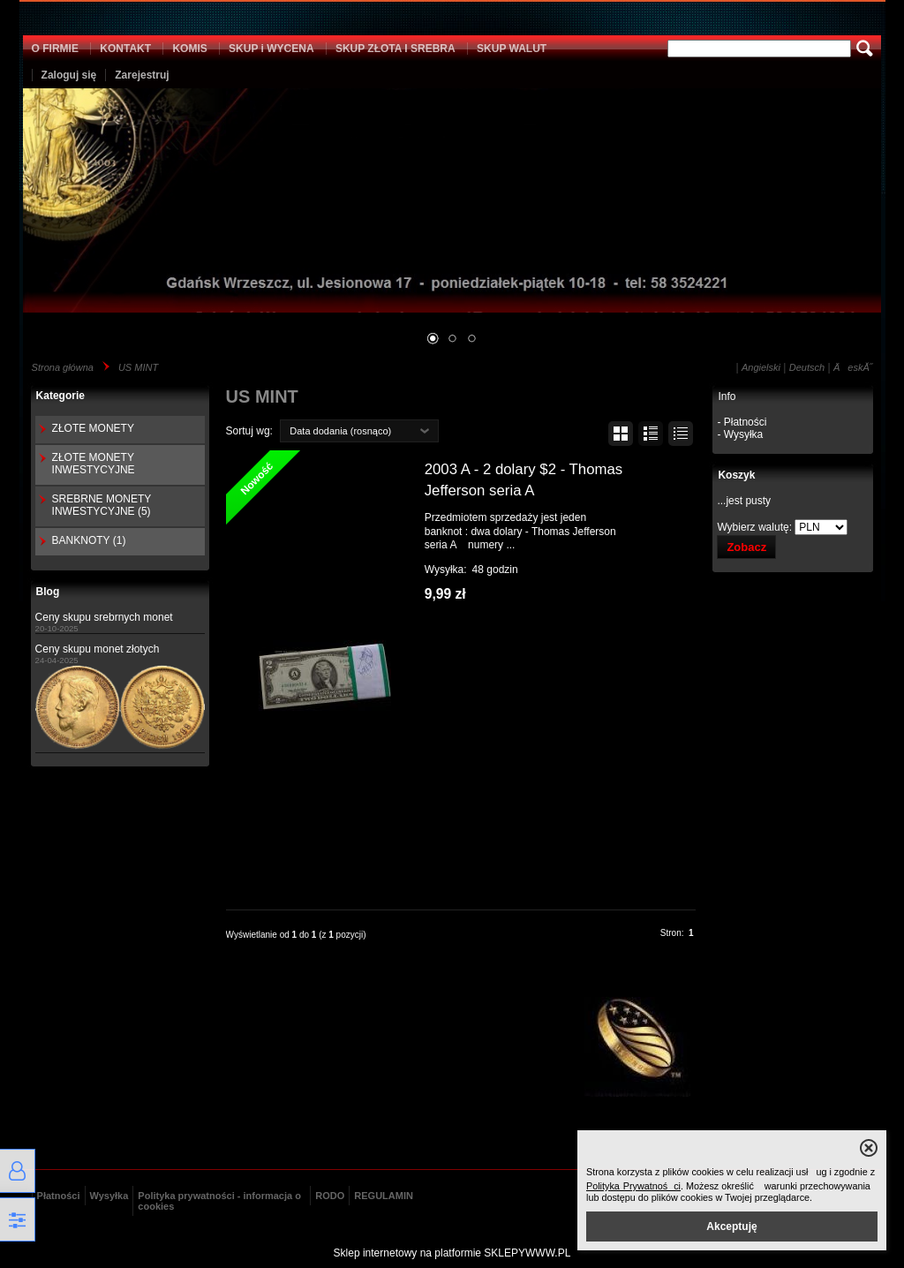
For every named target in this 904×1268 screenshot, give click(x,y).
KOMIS (189, 48)
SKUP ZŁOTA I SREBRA (395, 48)
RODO (329, 1195)
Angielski (761, 367)
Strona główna (63, 367)
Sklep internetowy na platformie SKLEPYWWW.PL (452, 1253)
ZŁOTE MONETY (93, 428)
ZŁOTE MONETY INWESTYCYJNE (93, 463)
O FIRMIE (55, 48)
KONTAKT (125, 48)
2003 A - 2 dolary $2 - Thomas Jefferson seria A (524, 480)
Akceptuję (731, 1226)
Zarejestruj (142, 75)
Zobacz (746, 547)
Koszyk (736, 475)
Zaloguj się (69, 75)
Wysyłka (109, 1195)
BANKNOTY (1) (89, 540)
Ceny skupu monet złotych (97, 649)
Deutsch (807, 367)
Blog (48, 591)
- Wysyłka (740, 434)
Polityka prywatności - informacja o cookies (219, 1200)
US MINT (138, 367)
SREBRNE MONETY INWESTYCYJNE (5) (101, 505)
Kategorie (60, 395)
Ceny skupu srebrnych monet (104, 617)
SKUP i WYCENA (271, 48)
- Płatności (741, 422)
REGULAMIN (383, 1195)
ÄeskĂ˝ (852, 367)
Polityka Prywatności (633, 1186)
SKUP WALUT (511, 48)
